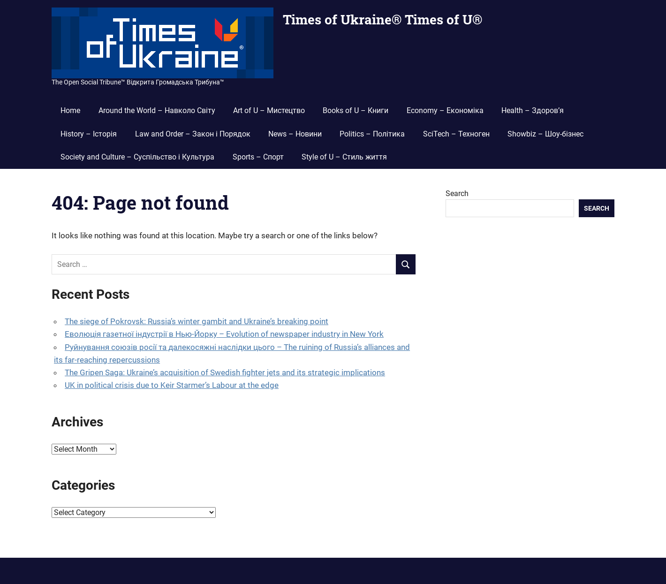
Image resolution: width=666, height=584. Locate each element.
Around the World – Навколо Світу (156, 110)
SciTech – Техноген (456, 133)
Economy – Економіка (445, 110)
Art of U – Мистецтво (269, 110)
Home (70, 110)
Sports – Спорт (258, 156)
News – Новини (295, 133)
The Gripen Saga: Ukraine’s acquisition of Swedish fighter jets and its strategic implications (225, 372)
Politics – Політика (372, 133)
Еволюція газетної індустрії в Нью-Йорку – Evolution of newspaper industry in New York (224, 334)
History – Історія (89, 133)
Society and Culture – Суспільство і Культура (137, 156)
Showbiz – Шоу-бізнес (545, 133)
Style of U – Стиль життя (344, 156)
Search (457, 193)
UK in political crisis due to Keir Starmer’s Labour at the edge (172, 385)
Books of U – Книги (355, 110)
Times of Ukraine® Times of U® (382, 19)
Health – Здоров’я (532, 110)
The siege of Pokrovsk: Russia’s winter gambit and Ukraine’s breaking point (196, 321)
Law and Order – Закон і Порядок (192, 133)
